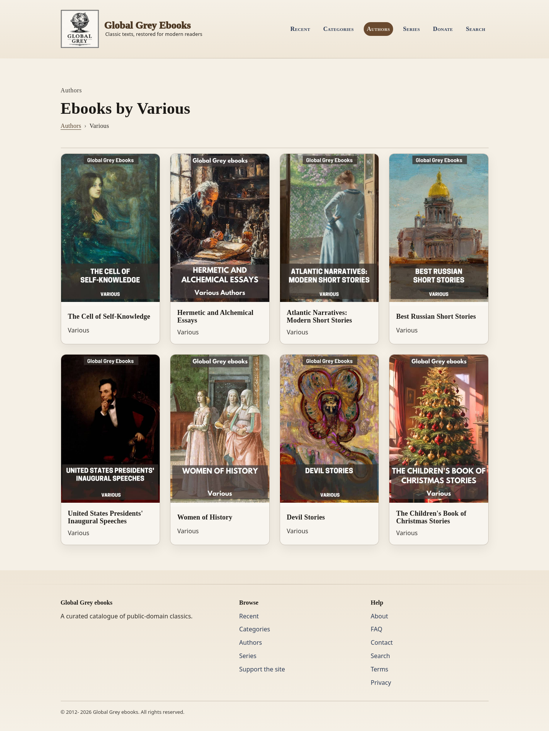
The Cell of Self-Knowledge (109, 316)
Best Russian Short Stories (436, 316)
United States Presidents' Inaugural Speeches (105, 517)
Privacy (381, 682)
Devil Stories (306, 517)
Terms (379, 669)
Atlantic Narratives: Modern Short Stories (319, 316)
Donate (443, 29)
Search (475, 29)
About (379, 616)
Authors (378, 29)
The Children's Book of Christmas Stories (431, 517)
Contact (382, 642)
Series (411, 29)
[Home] (131, 29)
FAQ (376, 629)
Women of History (204, 517)
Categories (338, 29)
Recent (300, 29)
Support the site (262, 669)
